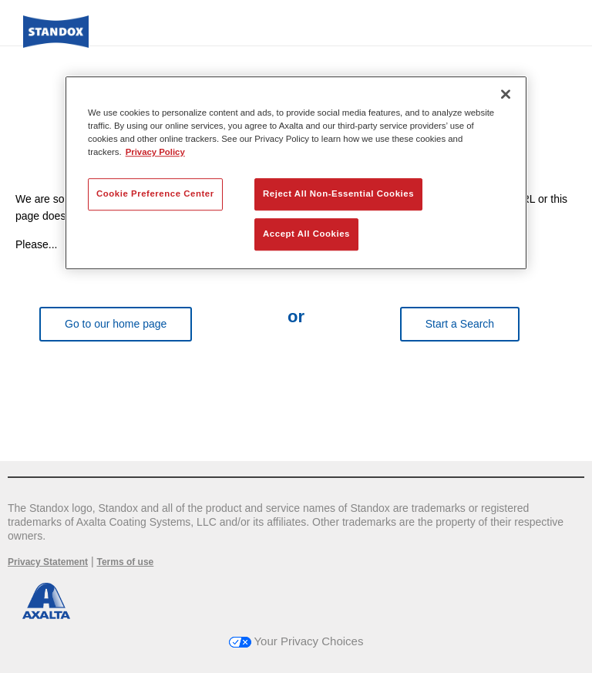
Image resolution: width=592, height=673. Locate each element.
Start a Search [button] (460, 324)
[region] (296, 173)
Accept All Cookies (306, 233)
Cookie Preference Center (155, 193)
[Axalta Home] (56, 43)
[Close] (506, 94)
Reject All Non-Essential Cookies (338, 193)
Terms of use (124, 562)
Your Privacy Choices (296, 641)
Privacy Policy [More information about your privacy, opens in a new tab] (155, 151)
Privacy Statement (48, 562)
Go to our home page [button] (115, 324)
